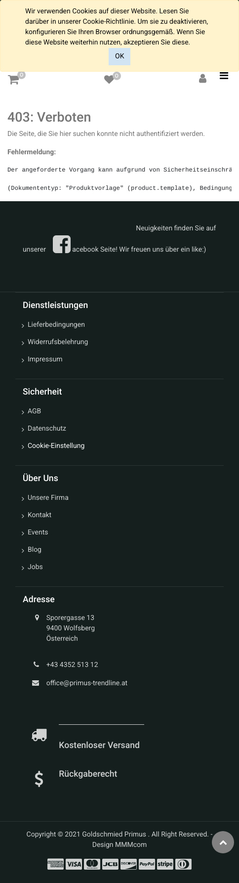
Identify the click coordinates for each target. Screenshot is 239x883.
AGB (34, 411)
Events (38, 532)
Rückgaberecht (88, 774)
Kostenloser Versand (100, 746)
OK (119, 56)
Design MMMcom (119, 845)
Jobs (35, 567)
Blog (34, 550)
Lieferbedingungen (56, 325)
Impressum (45, 359)
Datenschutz (47, 429)
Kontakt (39, 515)
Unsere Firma (48, 498)
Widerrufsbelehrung (58, 342)
